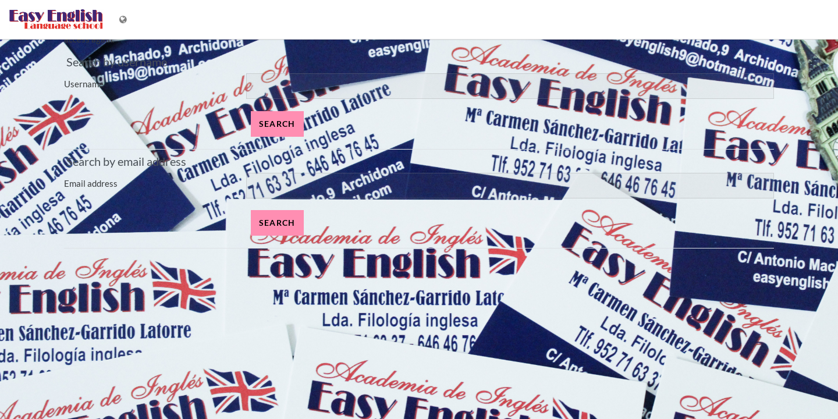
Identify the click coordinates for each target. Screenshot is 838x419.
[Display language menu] (124, 19)
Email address (91, 183)
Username (84, 84)
